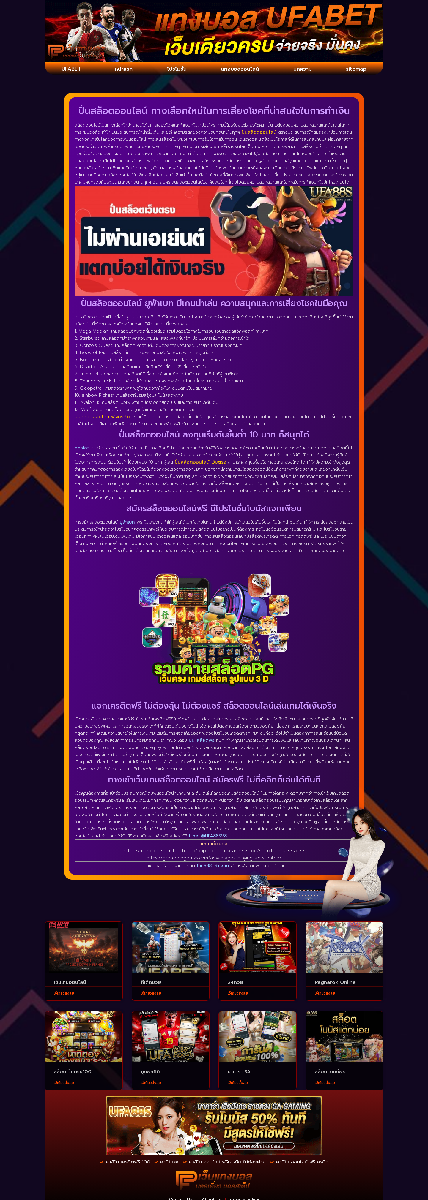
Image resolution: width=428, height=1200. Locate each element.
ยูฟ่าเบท (127, 523)
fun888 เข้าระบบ (213, 866)
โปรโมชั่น (175, 69)
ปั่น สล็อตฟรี (201, 741)
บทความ (303, 69)
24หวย (235, 983)
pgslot (82, 448)
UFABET (71, 69)
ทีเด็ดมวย (151, 983)
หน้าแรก (123, 69)
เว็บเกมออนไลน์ (70, 983)
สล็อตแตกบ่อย (330, 1072)
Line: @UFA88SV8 (208, 837)
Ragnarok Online (335, 983)
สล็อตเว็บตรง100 (73, 1072)
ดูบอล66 (150, 1072)
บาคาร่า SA (239, 1072)
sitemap (356, 69)
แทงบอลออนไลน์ (240, 69)
